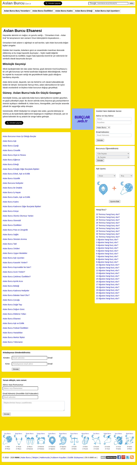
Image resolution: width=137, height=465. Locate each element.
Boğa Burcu (18, 433)
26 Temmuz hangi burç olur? (108, 223)
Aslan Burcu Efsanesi (11, 319)
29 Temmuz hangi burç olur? (108, 231)
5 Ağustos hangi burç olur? (107, 251)
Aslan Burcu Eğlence (11, 160)
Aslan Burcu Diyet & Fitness (14, 155)
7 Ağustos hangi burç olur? (107, 256)
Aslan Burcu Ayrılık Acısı (13, 281)
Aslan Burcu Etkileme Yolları (14, 314)
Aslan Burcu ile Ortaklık (12, 188)
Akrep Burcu (85, 433)
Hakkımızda (45, 457)
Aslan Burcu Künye (11, 211)
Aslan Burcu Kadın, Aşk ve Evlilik (16, 197)
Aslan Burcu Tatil (10, 244)
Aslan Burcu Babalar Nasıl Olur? (16, 295)
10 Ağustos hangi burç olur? (107, 265)
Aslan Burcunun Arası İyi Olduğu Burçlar (19, 136)
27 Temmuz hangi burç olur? (108, 225)
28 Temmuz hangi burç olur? (108, 228)
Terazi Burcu (74, 433)
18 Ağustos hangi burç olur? (107, 287)
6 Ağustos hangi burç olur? (107, 254)
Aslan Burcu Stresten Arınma (15, 239)
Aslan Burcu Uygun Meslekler (15, 253)
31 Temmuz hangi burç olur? (108, 237)
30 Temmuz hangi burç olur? (108, 234)
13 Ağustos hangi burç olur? (107, 273)
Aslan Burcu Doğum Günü (13, 309)
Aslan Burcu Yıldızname (13, 342)
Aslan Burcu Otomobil (12, 220)
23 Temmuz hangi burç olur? (108, 214)
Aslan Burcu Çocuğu (11, 300)
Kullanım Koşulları (58, 457)
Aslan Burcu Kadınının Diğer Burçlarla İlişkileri (22, 206)
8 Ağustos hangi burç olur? (107, 259)
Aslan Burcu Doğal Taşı (12, 305)
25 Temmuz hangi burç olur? (108, 220)
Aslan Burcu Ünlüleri (11, 248)
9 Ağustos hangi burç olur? (107, 262)
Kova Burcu (118, 433)
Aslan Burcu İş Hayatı (12, 192)
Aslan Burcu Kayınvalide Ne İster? (17, 267)
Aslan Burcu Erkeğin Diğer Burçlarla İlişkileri (21, 169)
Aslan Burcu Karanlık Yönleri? (15, 262)
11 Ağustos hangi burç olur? (107, 268)
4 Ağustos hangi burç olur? (107, 248)
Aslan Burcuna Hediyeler (13, 183)
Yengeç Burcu (41, 433)
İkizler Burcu (30, 433)
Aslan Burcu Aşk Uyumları (106, 11)
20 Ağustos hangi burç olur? (107, 293)
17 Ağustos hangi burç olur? (107, 284)
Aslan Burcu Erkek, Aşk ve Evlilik (16, 174)
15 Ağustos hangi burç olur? (107, 279)
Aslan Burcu (13, 3)
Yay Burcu (96, 433)
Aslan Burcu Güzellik (11, 178)
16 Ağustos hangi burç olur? (107, 282)
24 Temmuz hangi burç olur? (108, 217)
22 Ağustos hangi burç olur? (107, 298)
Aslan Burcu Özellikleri (42, 11)
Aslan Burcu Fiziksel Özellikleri (15, 328)
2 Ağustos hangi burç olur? (107, 242)
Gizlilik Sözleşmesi (75, 457)
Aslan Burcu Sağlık (10, 234)
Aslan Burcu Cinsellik (11, 150)
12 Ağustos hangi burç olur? (107, 270)
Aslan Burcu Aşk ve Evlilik (13, 323)
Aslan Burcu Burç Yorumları (16, 11)
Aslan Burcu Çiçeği (10, 146)
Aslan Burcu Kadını (64, 11)
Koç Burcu (7, 433)
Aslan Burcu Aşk (9, 141)
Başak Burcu (63, 433)
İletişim (35, 457)
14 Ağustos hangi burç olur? (107, 276)
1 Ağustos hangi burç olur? (107, 240)
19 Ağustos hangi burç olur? (107, 290)
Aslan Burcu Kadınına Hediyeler (16, 291)
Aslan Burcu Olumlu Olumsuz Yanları (18, 216)
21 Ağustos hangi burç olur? (107, 296)
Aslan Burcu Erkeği (83, 11)
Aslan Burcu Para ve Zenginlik (15, 230)
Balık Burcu (129, 433)
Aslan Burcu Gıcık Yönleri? (14, 272)
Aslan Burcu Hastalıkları (13, 333)
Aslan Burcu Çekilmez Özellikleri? (17, 277)
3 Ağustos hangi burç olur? (107, 245)
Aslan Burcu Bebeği (11, 286)
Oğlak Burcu (107, 433)
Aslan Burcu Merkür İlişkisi (14, 337)
